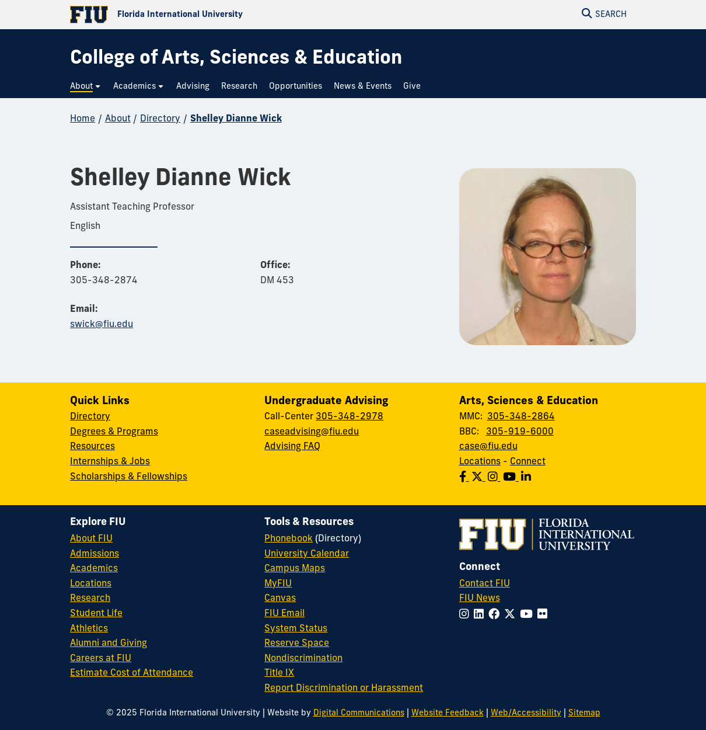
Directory (160, 119)
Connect (528, 462)
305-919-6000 (520, 432)
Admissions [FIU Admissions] (94, 554)
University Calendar (306, 554)
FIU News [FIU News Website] (479, 598)
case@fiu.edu (488, 446)
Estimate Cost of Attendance (131, 673)
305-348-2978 (349, 417)
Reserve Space (296, 643)
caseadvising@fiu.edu (311, 432)
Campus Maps (294, 568)
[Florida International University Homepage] (211, 14)
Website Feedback (447, 713)
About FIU (91, 539)
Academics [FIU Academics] (94, 568)
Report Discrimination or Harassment (343, 688)
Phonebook (288, 539)
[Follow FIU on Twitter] (512, 615)
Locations (480, 462)
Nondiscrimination (303, 658)
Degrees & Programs (114, 432)
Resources (92, 446)
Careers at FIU (100, 658)
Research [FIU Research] (90, 598)
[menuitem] (85, 86)
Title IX (279, 673)
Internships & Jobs (110, 462)
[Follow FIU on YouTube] (528, 615)
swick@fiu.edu (101, 324)
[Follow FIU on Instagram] (466, 615)
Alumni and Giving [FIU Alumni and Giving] (108, 643)
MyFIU (278, 584)
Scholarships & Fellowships (128, 477)
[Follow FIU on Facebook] (496, 615)
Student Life (96, 613)
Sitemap (584, 713)
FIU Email (284, 613)
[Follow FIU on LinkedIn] (481, 615)
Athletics (89, 629)
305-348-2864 (521, 417)
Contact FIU (484, 584)
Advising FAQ (292, 446)
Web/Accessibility (526, 713)
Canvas (280, 598)
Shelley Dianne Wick (236, 119)
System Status (295, 629)
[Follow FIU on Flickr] (544, 615)
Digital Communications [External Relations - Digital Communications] (358, 713)
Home (82, 119)
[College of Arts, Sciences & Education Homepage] (236, 59)
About (118, 119)
